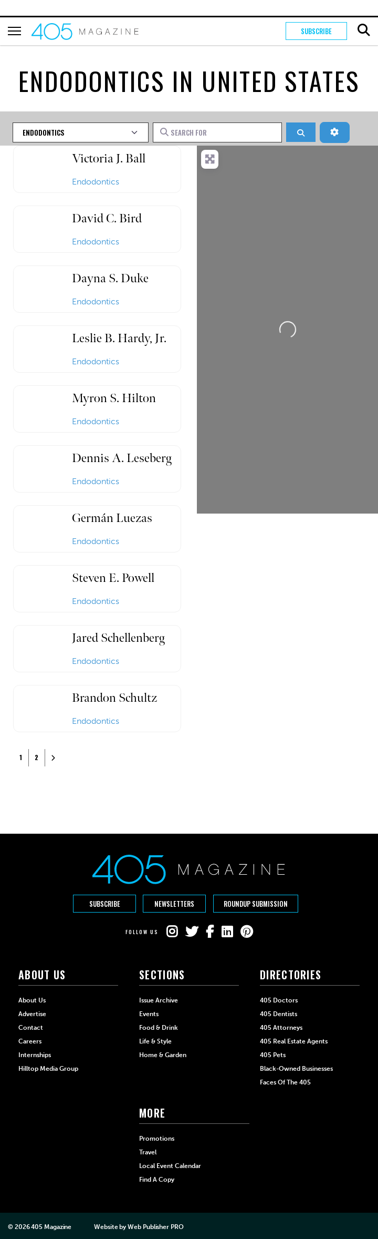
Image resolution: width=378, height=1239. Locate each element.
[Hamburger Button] (14, 31)
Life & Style (155, 1041)
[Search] (300, 132)
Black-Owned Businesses (296, 1068)
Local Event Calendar (170, 1165)
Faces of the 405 (285, 1082)
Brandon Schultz (114, 697)
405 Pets (273, 1054)
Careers (29, 1041)
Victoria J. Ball (108, 158)
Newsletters (174, 903)
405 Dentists (278, 1013)
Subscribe (315, 31)
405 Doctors (279, 1000)
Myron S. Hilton (114, 398)
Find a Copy (156, 1179)
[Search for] (217, 132)
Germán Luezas (112, 518)
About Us (32, 1000)
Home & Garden (162, 1054)
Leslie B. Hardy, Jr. (119, 338)
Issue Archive (158, 1000)
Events (149, 1013)
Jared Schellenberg (118, 638)
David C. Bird (107, 218)
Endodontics (95, 182)
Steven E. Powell (113, 578)
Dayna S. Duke (110, 278)
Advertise (32, 1013)
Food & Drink (158, 1027)
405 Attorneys (281, 1027)
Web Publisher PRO (155, 1226)
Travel (147, 1151)
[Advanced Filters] (335, 132)
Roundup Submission (256, 903)
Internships (34, 1054)
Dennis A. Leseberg (122, 458)
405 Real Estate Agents (294, 1041)
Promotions (156, 1138)
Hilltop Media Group (48, 1068)
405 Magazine (51, 1226)
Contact (30, 1027)
